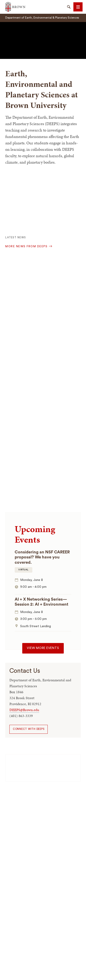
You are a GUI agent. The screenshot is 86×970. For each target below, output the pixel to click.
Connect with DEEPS (28, 729)
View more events (43, 648)
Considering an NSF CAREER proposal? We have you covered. (42, 557)
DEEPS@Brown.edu (24, 709)
